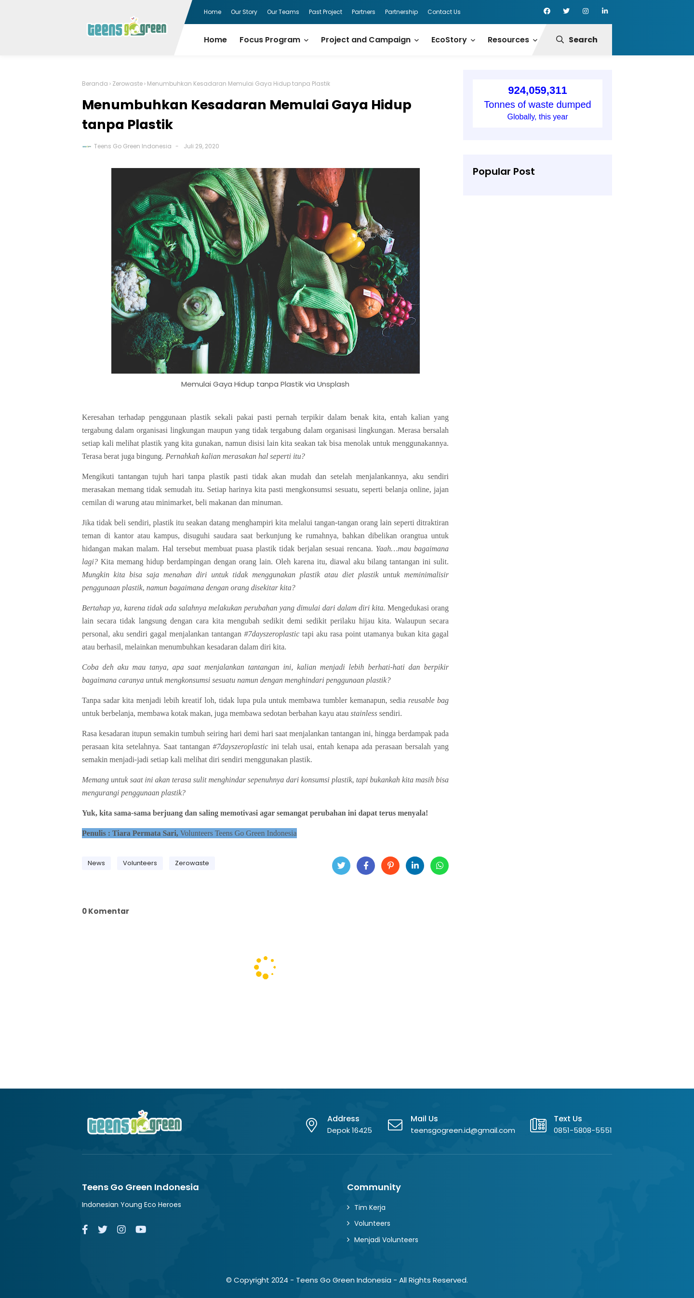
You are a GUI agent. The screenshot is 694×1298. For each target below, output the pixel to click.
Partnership (401, 12)
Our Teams (283, 12)
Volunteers (140, 863)
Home (212, 12)
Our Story (244, 12)
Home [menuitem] (215, 39)
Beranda (95, 83)
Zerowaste (127, 83)
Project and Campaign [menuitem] (366, 39)
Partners (363, 12)
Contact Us (444, 12)
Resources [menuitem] (508, 39)
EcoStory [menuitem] (449, 39)
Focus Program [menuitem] (270, 39)
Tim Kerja (370, 1207)
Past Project (325, 12)
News (96, 863)
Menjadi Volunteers (386, 1240)
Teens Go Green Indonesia (133, 146)
